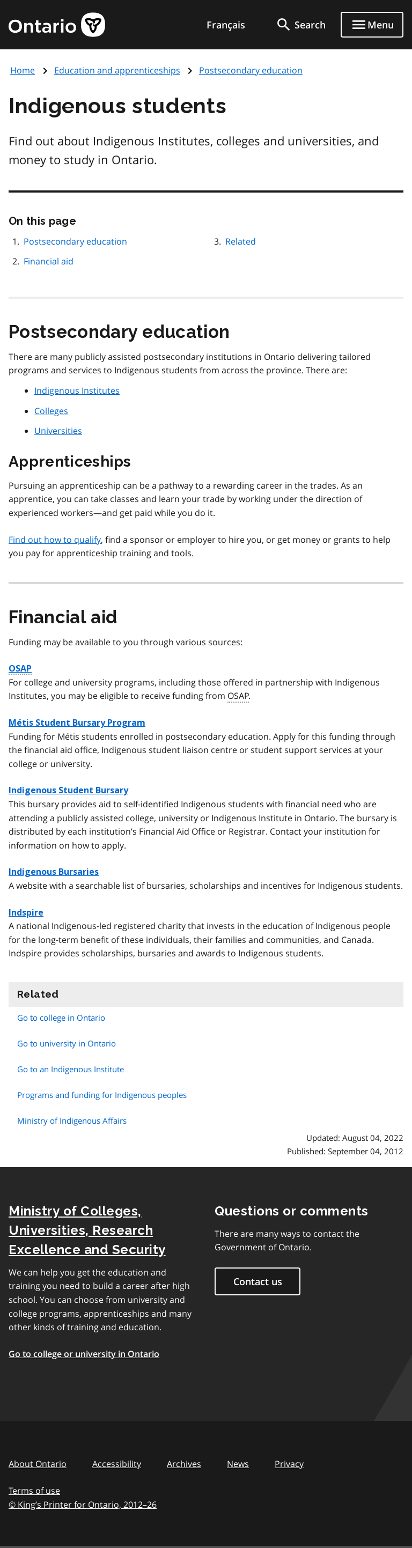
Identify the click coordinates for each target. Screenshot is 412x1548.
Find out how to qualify (55, 540)
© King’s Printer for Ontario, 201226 (83, 1504)
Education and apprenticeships (117, 70)
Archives (184, 1464)
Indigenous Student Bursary (68, 790)
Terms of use (34, 1491)
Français (226, 24)
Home (22, 70)
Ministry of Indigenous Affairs (72, 1120)
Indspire (26, 913)
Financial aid (48, 261)
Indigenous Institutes (77, 390)
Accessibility (116, 1464)
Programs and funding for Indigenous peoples (102, 1094)
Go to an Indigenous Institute (70, 1069)
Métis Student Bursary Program (77, 723)
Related (240, 241)
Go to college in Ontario (61, 1017)
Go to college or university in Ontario (84, 1354)
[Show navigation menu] (372, 25)
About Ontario (38, 1464)
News (238, 1464)
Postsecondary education (251, 70)
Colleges (51, 411)
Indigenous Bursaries (54, 872)
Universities (58, 431)
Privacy (289, 1464)
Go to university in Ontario (66, 1043)
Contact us (257, 1281)
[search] (300, 25)
